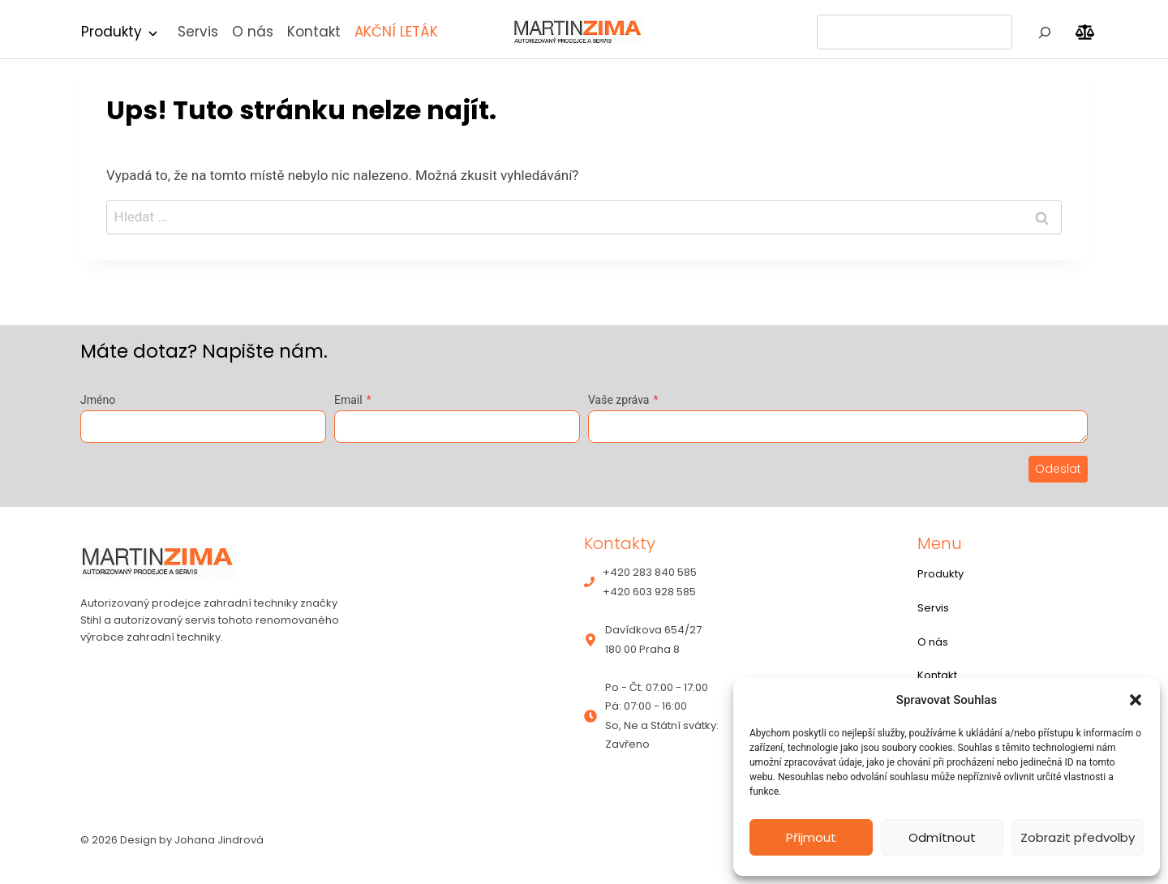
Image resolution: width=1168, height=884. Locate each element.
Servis (198, 31)
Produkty (111, 31)
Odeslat (1058, 469)
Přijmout (811, 837)
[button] (1135, 700)
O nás (252, 31)
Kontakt (314, 31)
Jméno (97, 399)
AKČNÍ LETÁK (396, 31)
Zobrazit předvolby (1077, 837)
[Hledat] (1044, 32)
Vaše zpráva (623, 399)
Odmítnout (942, 837)
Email (352, 399)
